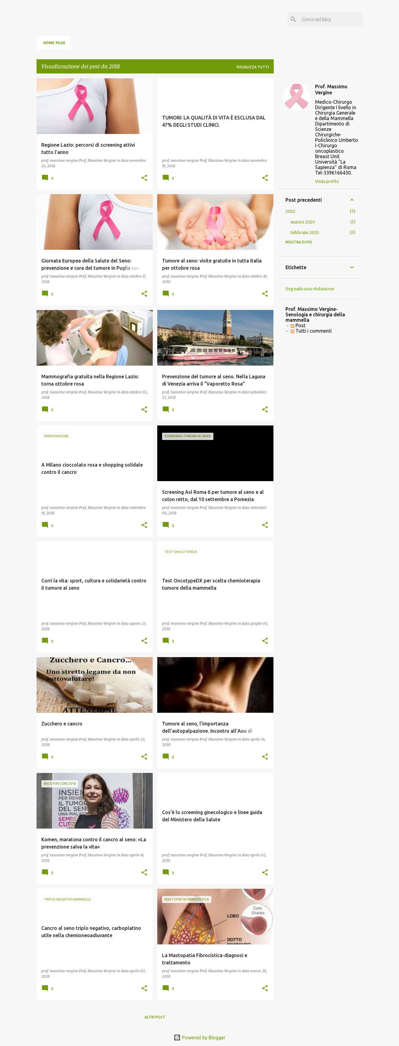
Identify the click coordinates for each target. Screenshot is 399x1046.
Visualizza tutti (252, 67)
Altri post (155, 1017)
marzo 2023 (302, 222)
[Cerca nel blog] (331, 19)
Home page (54, 43)
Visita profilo (327, 181)
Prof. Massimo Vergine (331, 89)
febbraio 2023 (304, 232)
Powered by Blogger (199, 1037)
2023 (290, 211)
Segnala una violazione (310, 289)
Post (298, 325)
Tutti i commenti (311, 331)
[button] (144, 178)
